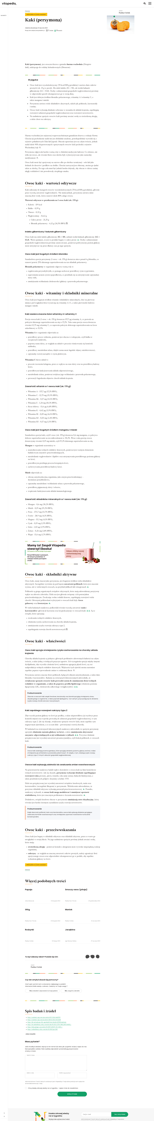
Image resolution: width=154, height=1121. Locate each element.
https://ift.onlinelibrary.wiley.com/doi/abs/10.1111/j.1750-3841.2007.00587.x (49, 1024)
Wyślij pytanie (72, 1094)
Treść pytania (31, 1055)
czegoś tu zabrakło (72, 991)
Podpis (65, 1073)
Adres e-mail (30, 1073)
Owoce (27, 11)
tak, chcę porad (119, 1114)
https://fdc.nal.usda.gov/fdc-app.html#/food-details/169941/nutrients (47, 1022)
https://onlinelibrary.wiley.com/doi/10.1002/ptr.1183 (43, 1029)
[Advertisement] (62, 48)
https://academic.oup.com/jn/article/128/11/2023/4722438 (44, 1019)
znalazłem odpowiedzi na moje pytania (43, 991)
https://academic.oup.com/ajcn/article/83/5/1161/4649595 (44, 1017)
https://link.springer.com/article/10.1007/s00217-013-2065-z (45, 1027)
